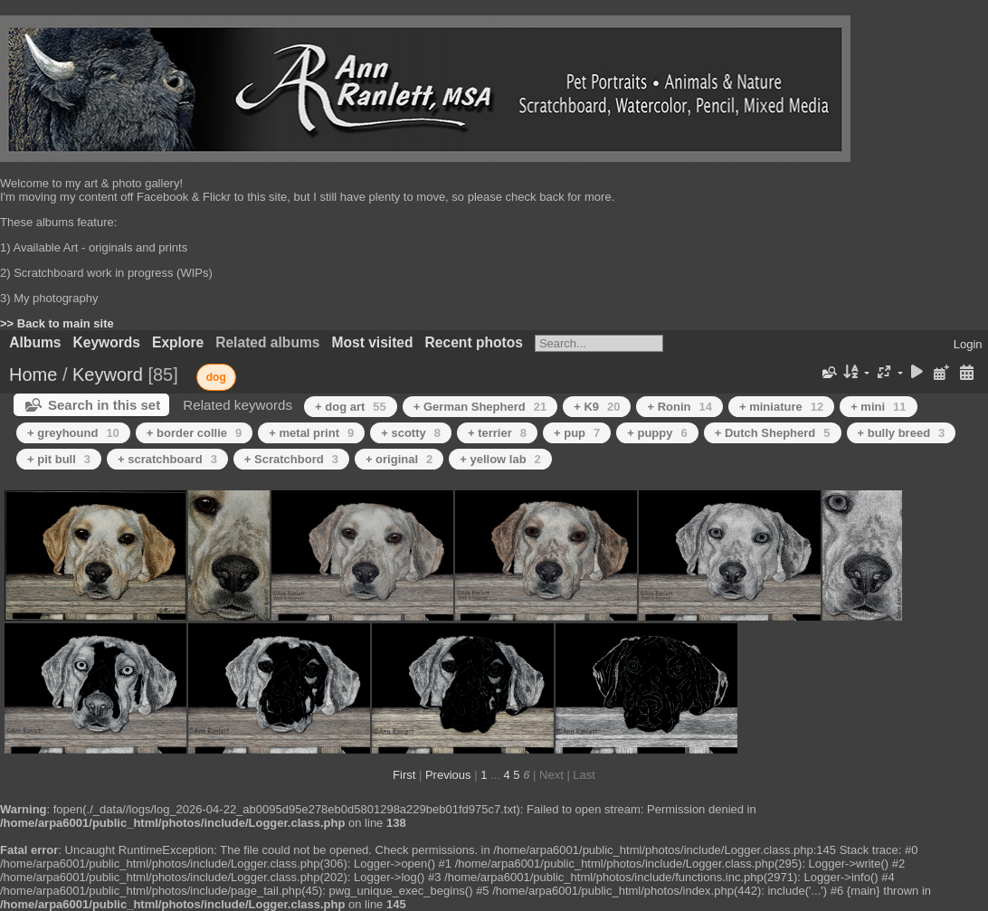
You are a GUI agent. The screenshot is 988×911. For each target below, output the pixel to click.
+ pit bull (58, 459)
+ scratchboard (167, 459)
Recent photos (474, 342)
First (404, 775)
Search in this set (104, 405)
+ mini (878, 406)
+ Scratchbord (291, 459)
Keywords (106, 342)
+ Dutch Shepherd (773, 433)
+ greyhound (73, 433)
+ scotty (411, 433)
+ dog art (350, 406)
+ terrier (497, 433)
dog (216, 377)
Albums (35, 342)
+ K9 (597, 406)
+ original (399, 459)
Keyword (107, 374)
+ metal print (311, 433)
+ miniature (781, 406)
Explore (178, 342)
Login (968, 344)
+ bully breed (901, 433)
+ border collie (194, 433)
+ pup (577, 433)
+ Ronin (679, 406)
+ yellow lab (500, 459)
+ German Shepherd (479, 406)
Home (33, 374)
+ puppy (657, 433)
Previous (448, 775)
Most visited (372, 342)
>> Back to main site (57, 323)
